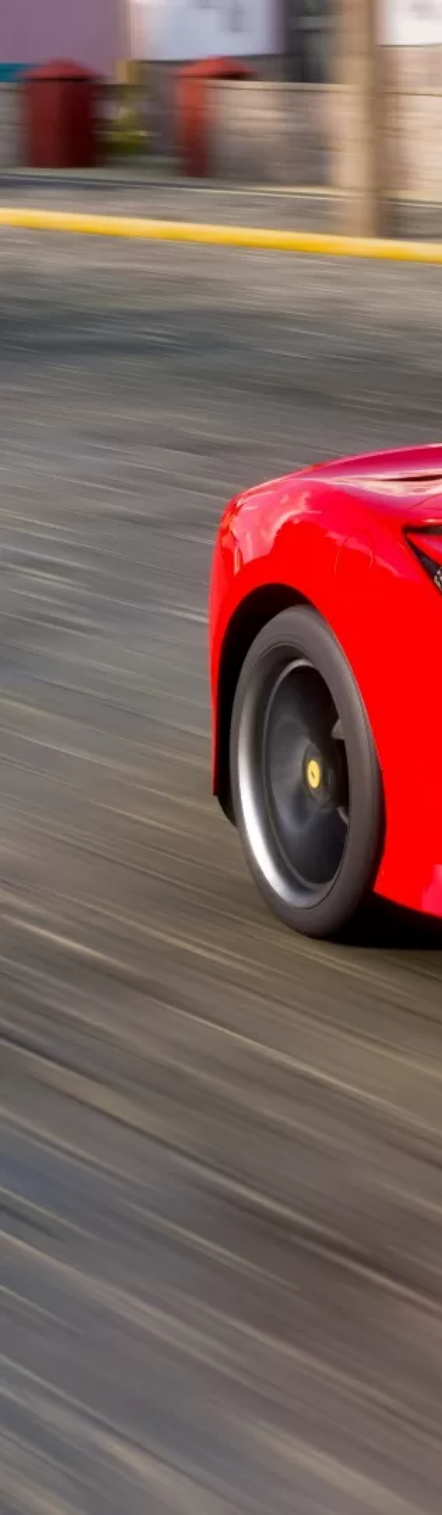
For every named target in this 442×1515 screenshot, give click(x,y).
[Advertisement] (151, 168)
